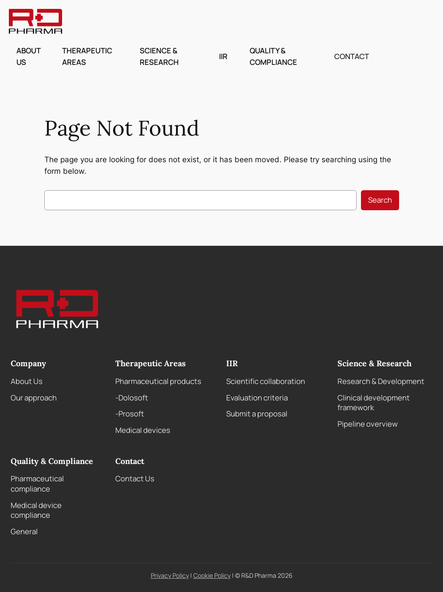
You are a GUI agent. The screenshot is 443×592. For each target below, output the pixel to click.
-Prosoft (129, 413)
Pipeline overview (367, 424)
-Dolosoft (131, 397)
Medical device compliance (36, 510)
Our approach (34, 397)
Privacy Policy (170, 575)
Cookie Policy (212, 575)
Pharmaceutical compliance (37, 483)
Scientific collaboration (265, 381)
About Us (27, 381)
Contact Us (134, 478)
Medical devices (142, 430)
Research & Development (380, 381)
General (24, 531)
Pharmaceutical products (158, 381)
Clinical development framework (373, 402)
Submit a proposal (256, 413)
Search (380, 200)
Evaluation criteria (257, 397)
